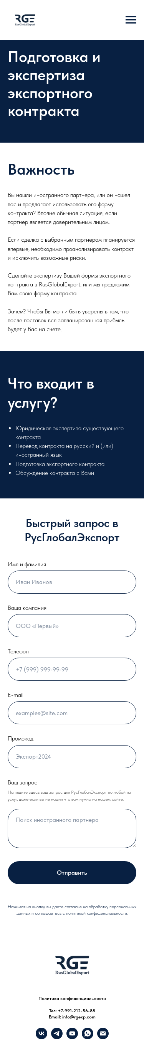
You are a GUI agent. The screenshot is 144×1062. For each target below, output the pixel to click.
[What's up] (87, 1037)
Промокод (20, 738)
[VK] (41, 1037)
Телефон (18, 651)
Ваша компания (27, 607)
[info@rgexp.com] (103, 1037)
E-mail (15, 694)
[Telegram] (57, 1037)
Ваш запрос (22, 782)
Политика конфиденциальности (72, 998)
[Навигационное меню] (131, 20)
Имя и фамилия (27, 564)
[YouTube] (72, 1037)
